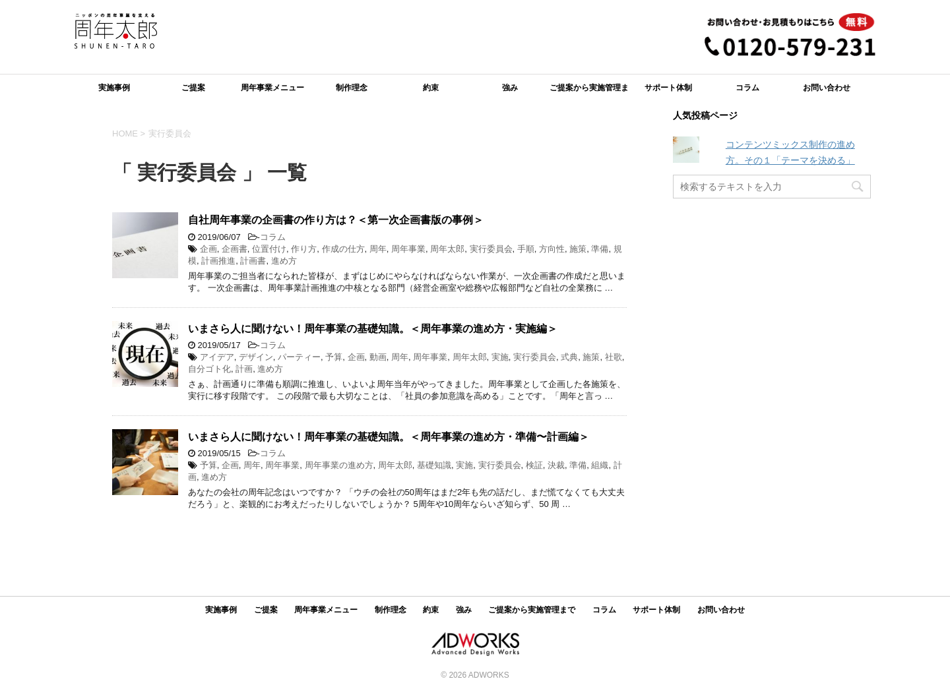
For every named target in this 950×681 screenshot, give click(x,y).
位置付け (269, 249)
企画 (208, 249)
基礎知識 (434, 465)
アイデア (217, 357)
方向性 (552, 249)
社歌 (613, 357)
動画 (378, 357)
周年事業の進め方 (339, 465)
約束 (431, 87)
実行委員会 (491, 249)
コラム (747, 87)
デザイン (256, 357)
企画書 (234, 249)
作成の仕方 (343, 249)
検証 (534, 465)
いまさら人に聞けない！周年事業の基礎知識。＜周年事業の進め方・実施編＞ (372, 328)
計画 (244, 369)
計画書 (253, 261)
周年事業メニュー (272, 87)
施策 (577, 249)
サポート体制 (668, 87)
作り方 (304, 249)
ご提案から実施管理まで (589, 92)
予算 (333, 357)
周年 (378, 249)
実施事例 (114, 87)
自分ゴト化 (209, 369)
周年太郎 (447, 249)
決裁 (556, 465)
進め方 (284, 261)
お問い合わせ (826, 87)
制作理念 (351, 87)
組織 (599, 465)
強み (510, 87)
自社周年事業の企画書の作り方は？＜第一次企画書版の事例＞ (336, 219)
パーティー (299, 357)
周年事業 (408, 249)
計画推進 (218, 261)
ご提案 (193, 87)
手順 (525, 249)
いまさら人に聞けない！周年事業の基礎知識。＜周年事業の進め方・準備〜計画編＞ (388, 436)
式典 (569, 357)
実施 (500, 357)
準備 (599, 249)
